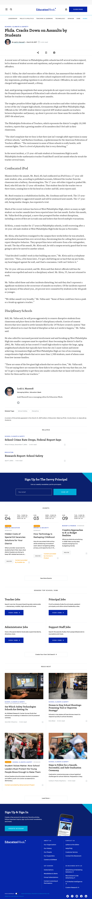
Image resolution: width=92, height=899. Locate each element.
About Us (47, 840)
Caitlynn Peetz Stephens (57, 781)
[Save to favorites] (46, 52)
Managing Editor (23, 392)
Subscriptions (48, 870)
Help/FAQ (69, 848)
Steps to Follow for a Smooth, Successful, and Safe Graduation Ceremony (65, 768)
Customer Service (72, 852)
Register (9, 561)
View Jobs (14, 612)
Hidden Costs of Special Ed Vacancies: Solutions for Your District (15, 539)
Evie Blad (52, 721)
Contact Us (70, 840)
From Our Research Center (16, 703)
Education (9, 452)
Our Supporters (49, 856)
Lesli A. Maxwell (19, 42)
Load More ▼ (46, 798)
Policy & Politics (21, 18)
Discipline (35, 411)
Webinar (8, 530)
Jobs (73, 18)
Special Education (12, 528)
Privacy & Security (41, 528)
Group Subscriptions (51, 877)
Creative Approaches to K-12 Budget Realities (72, 533)
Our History (48, 848)
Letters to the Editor (72, 844)
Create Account (16, 828)
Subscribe (78, 10)
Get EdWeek (48, 866)
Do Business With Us (74, 866)
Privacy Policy (19, 896)
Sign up (64, 492)
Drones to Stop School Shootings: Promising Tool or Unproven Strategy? (65, 708)
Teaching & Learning (39, 18)
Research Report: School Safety (24, 455)
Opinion (65, 18)
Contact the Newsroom (73, 856)
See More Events (46, 578)
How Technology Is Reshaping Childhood (44, 535)
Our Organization (50, 844)
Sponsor (36, 762)
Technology (54, 18)
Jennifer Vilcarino (11, 722)
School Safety (22, 411)
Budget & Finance (69, 525)
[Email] (34, 492)
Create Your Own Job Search (46, 654)
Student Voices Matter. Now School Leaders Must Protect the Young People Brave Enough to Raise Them (23, 769)
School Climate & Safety (16, 26)
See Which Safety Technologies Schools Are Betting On (20, 708)
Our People (48, 852)
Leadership (7, 18)
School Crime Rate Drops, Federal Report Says (33, 439)
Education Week (35, 392)
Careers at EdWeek (50, 859)
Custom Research (72, 887)
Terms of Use (9, 896)
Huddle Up (21, 562)
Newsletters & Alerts (51, 873)
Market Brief (83, 18)
